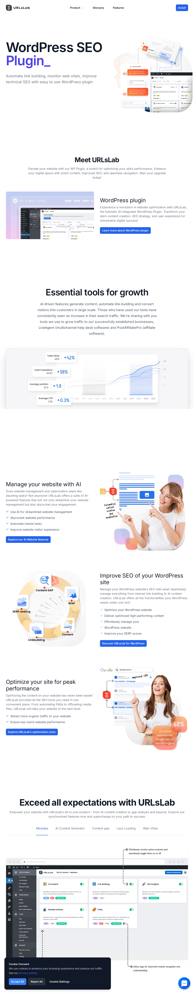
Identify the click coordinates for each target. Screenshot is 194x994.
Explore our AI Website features (28, 539)
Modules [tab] (42, 828)
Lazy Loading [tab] (126, 828)
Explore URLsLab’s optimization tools (32, 731)
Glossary (98, 7)
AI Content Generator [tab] (70, 828)
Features (118, 7)
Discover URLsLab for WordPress (123, 643)
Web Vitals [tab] (150, 828)
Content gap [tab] (100, 828)
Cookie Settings (60, 981)
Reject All (37, 981)
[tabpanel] (97, 904)
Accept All (17, 981)
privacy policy (28, 972)
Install (182, 7)
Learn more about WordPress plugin (125, 230)
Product (77, 8)
